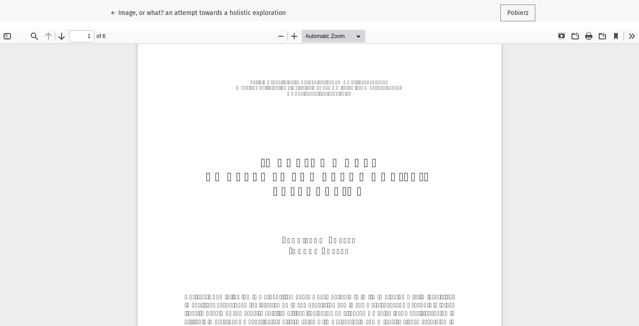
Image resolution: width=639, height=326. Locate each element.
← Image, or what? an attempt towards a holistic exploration (198, 12)
